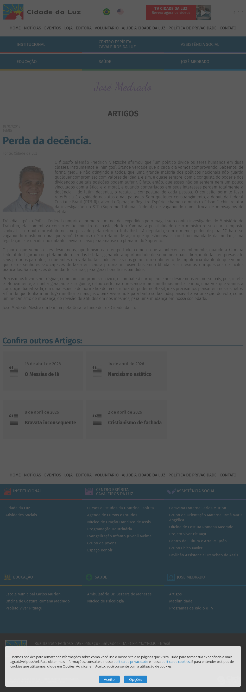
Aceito (109, 679)
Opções (135, 679)
